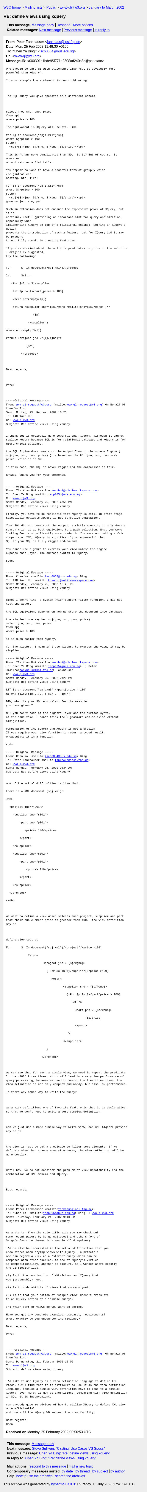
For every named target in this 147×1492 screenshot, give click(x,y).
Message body (43, 25)
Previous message (78, 30)
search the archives (70, 1476)
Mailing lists (33, 7)
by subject (100, 1471)
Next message (50, 30)
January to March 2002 (106, 7)
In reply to (101, 30)
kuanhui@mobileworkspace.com (74, 491)
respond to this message (47, 1466)
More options (83, 25)
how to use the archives (34, 1476)
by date (67, 1471)
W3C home (12, 7)
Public (51, 7)
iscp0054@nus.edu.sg (57, 51)
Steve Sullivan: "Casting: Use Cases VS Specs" (68, 1448)
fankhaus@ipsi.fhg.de (63, 42)
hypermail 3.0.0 (63, 1484)
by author (117, 1471)
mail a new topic (81, 1466)
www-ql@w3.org (72, 7)
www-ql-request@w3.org (34, 405)
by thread (82, 1471)
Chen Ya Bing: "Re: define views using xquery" (74, 1453)
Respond (63, 25)
